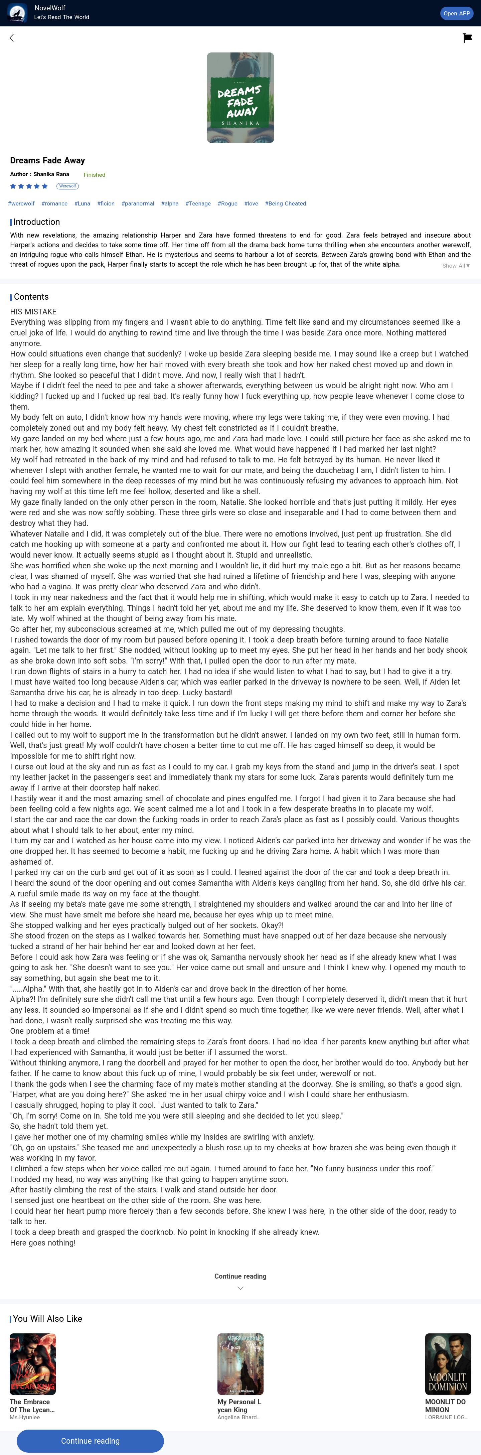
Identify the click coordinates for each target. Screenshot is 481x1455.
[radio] (14, 186)
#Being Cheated (285, 203)
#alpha (171, 203)
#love (252, 203)
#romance (55, 203)
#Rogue (228, 203)
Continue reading (90, 1441)
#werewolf (22, 203)
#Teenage (199, 203)
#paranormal (138, 203)
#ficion (107, 203)
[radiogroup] (29, 186)
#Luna (83, 203)
